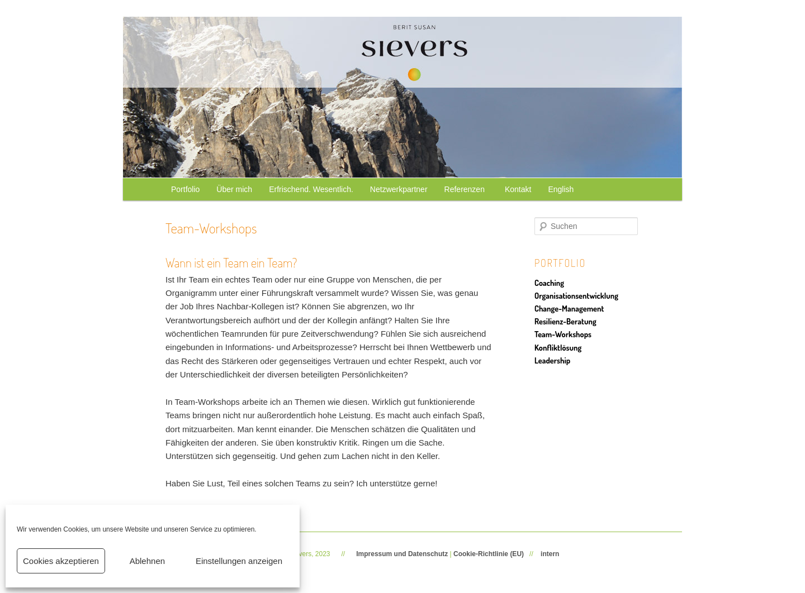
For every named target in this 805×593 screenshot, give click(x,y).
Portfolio (185, 189)
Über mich (234, 189)
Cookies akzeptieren (61, 561)
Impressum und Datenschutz (402, 554)
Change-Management (569, 308)
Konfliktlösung (557, 347)
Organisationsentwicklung (576, 295)
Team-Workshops (562, 334)
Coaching (549, 283)
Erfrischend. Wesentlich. (311, 189)
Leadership (552, 360)
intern (550, 554)
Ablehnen (147, 561)
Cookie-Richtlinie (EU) (488, 554)
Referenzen (466, 189)
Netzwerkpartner (399, 189)
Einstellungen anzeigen (239, 561)
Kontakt (518, 189)
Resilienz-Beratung (565, 321)
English (561, 189)
